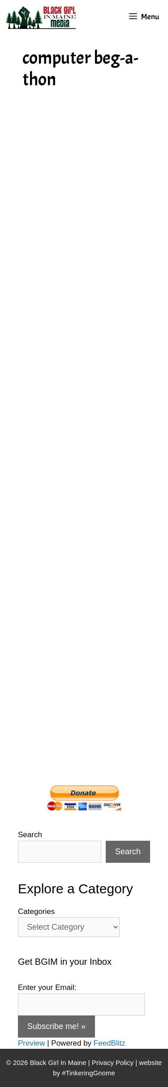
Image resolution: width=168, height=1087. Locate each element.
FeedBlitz (109, 1043)
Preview (31, 1043)
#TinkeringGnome (88, 1073)
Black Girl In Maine (59, 1062)
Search (30, 834)
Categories (36, 911)
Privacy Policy (113, 1062)
